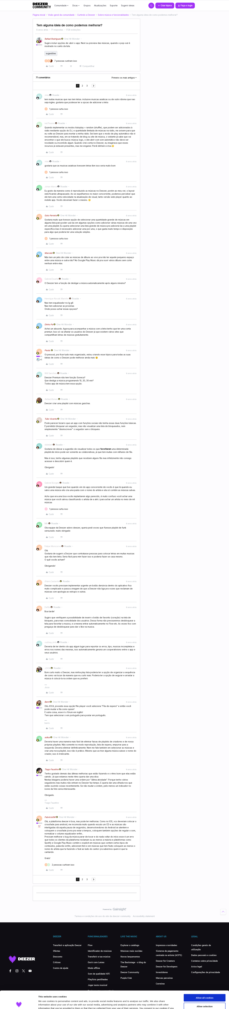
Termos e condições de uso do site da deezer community (102, 916)
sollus (47, 737)
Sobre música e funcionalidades (113, 15)
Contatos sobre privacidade (204, 960)
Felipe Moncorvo (53, 546)
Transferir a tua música (99, 956)
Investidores (162, 972)
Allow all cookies (205, 980)
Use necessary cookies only (204, 997)
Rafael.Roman (51, 399)
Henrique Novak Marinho (57, 298)
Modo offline (94, 967)
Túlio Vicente (51, 419)
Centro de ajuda (60, 967)
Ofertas (56, 950)
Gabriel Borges (52, 483)
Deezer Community (129, 972)
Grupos (87, 5)
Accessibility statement (144, 916)
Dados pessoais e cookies (204, 955)
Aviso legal (196, 966)
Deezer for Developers (166, 966)
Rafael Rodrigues (53, 39)
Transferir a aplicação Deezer (67, 945)
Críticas (57, 962)
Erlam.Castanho (52, 581)
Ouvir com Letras (96, 962)
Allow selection (204, 988)
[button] (164, 5)
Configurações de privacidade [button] (205, 972)
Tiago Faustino (52, 769)
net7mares (50, 123)
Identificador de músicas (100, 950)
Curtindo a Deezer (86, 15)
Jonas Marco (51, 186)
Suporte (114, 5)
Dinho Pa (49, 324)
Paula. (47, 350)
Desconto (57, 956)
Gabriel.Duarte (51, 279)
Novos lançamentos (130, 956)
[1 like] (56, 108)
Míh (46, 523)
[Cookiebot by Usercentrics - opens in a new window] (19, 1003)
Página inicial (39, 15)
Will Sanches (51, 373)
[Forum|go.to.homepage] (42, 5)
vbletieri (48, 444)
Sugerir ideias (127, 5)
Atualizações (100, 5)
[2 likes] (59, 864)
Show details (153, 1003)
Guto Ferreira (51, 215)
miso (47, 95)
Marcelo (48, 253)
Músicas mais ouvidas (131, 950)
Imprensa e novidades (166, 945)
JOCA (47, 668)
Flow (90, 945)
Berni (47, 702)
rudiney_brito (51, 642)
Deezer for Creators (165, 960)
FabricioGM (50, 817)
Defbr (47, 607)
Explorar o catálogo (129, 945)
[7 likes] (61, 60)
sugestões (51, 53)
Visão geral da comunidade (61, 15)
